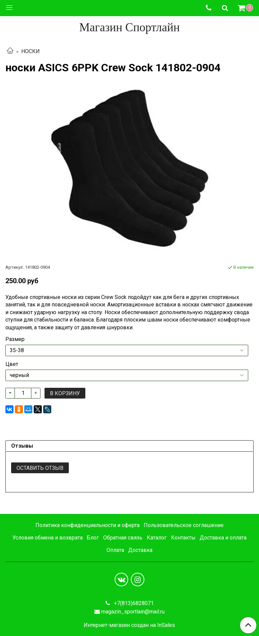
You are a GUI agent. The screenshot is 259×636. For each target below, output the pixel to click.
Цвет (11, 364)
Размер (15, 339)
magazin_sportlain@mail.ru (133, 611)
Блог (93, 537)
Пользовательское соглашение (184, 525)
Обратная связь (122, 537)
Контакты (183, 537)
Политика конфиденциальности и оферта (87, 525)
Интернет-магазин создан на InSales (129, 625)
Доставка (140, 550)
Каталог (157, 537)
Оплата (115, 550)
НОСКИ (30, 51)
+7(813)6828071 (133, 603)
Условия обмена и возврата (47, 537)
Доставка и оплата (223, 537)
